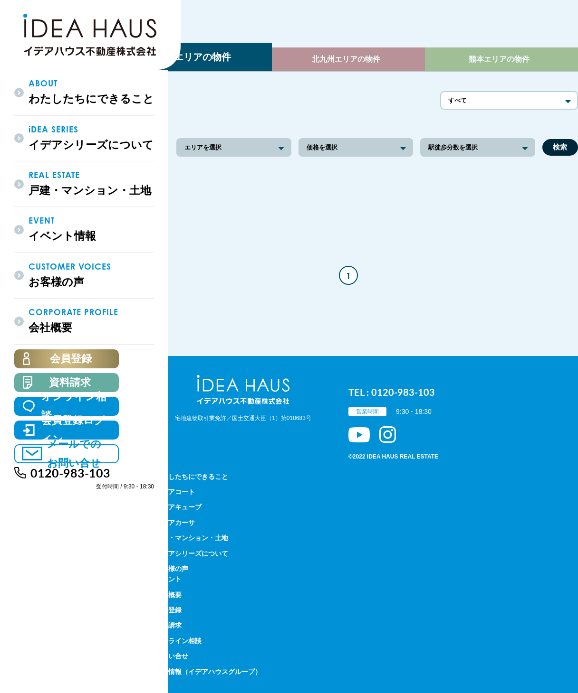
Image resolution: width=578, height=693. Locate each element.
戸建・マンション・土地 (191, 538)
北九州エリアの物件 (346, 59)
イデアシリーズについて (191, 553)
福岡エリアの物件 (193, 57)
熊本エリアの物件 (499, 59)
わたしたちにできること (191, 476)
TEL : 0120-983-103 (391, 392)
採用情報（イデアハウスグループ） (208, 671)
